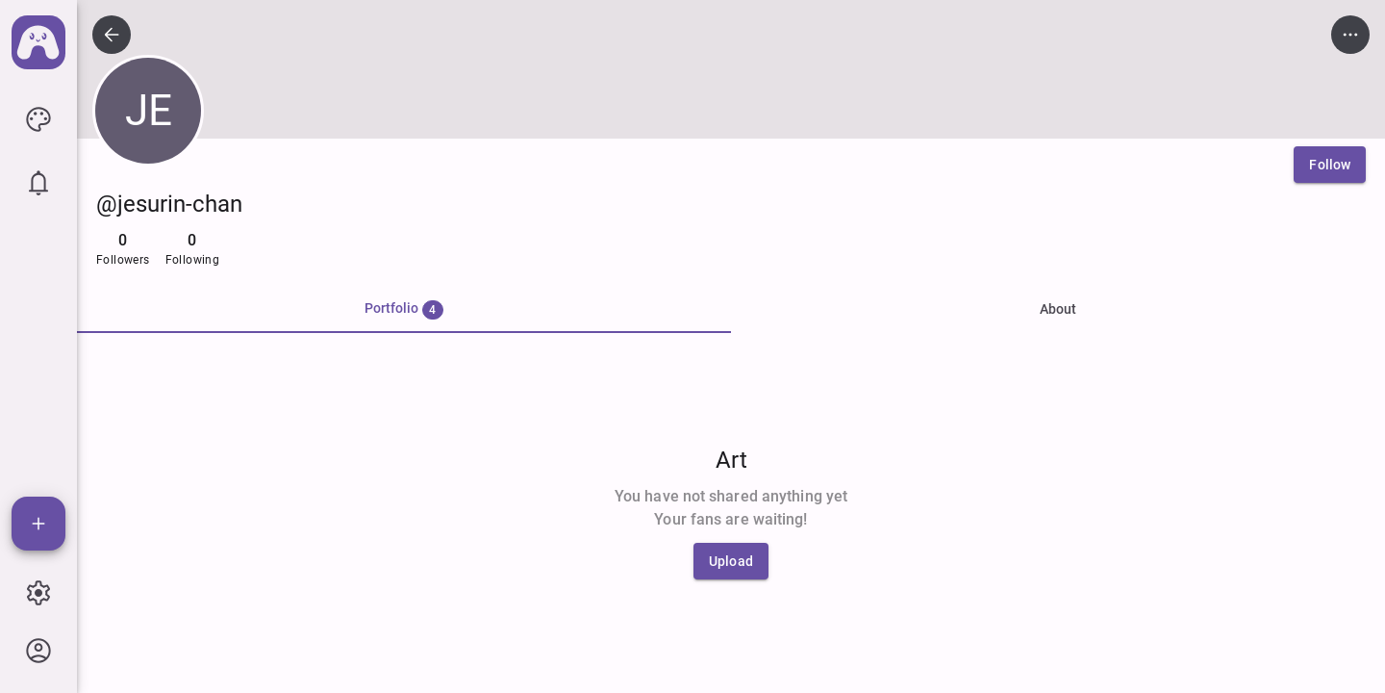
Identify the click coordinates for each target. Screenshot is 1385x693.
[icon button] (38, 119)
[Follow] (1330, 164)
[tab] (404, 310)
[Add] (38, 524)
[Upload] (730, 561)
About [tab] (1058, 309)
